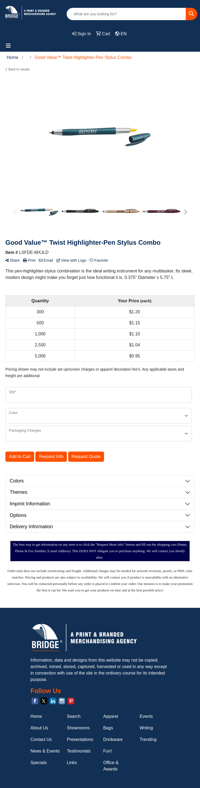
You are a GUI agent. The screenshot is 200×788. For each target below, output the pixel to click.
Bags (108, 728)
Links (72, 762)
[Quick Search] (126, 14)
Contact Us (41, 739)
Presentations (80, 739)
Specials (38, 762)
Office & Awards (111, 765)
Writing (146, 728)
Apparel (110, 716)
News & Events (45, 751)
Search (74, 716)
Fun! (107, 751)
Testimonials (79, 751)
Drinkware (113, 739)
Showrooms (78, 728)
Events (146, 716)
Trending (148, 739)
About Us (39, 728)
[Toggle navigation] (8, 45)
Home (36, 716)
